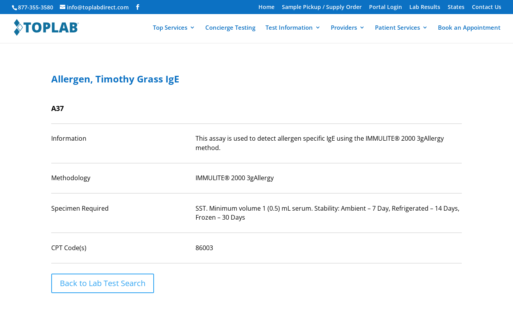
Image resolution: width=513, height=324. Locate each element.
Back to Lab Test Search (102, 283)
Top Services (170, 28)
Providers (344, 28)
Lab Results (424, 7)
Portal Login (385, 7)
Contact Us (486, 7)
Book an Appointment (469, 28)
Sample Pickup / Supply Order (322, 7)
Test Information (289, 28)
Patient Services (397, 28)
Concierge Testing (230, 28)
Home (266, 7)
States (456, 7)
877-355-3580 (35, 7)
